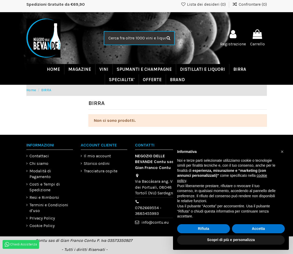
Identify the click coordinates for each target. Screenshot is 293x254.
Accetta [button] (258, 229)
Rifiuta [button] (203, 229)
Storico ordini (97, 163)
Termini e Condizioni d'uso (48, 207)
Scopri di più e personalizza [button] (231, 240)
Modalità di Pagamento (40, 173)
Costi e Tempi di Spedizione (44, 187)
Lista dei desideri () (204, 4)
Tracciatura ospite (100, 170)
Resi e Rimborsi (44, 197)
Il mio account (97, 155)
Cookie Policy (42, 225)
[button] (282, 151)
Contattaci (39, 155)
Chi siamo (38, 163)
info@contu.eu (155, 222)
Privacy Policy (42, 218)
